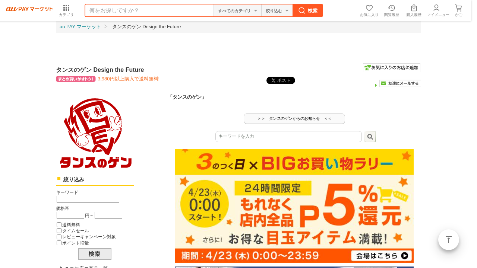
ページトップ (448, 239)
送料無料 (71, 224)
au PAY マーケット (80, 26)
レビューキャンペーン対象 (89, 236)
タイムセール (75, 230)
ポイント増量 (75, 242)
